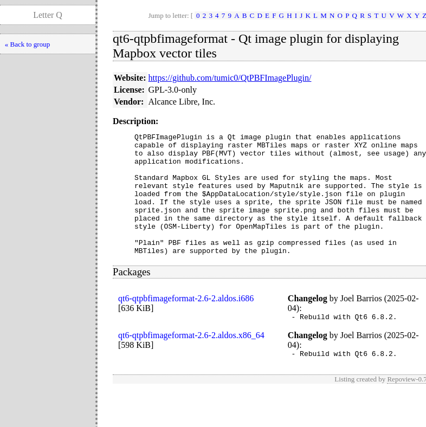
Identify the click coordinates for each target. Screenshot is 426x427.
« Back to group (27, 44)
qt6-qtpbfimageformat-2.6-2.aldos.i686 (186, 322)
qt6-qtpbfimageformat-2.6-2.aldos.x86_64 (191, 361)
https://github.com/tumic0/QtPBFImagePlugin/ (230, 77)
